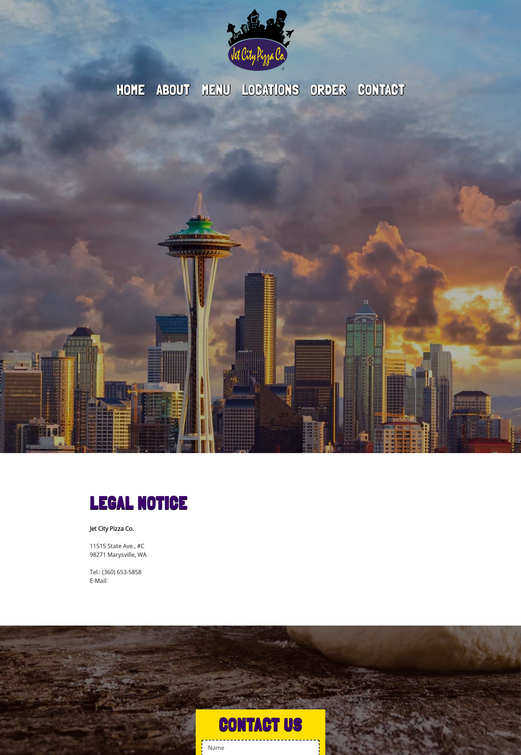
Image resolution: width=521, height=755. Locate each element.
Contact (381, 89)
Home (131, 89)
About (173, 89)
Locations (270, 89)
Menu (216, 89)
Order (328, 89)
